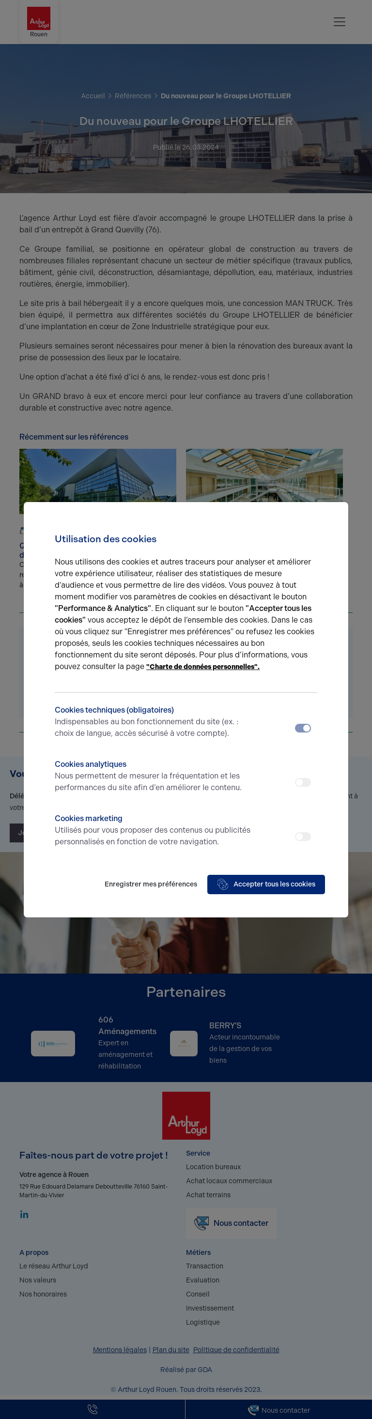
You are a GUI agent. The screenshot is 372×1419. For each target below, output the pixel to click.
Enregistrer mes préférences (151, 884)
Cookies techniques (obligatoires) (153, 722)
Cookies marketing (153, 831)
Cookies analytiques (153, 776)
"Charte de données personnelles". (203, 667)
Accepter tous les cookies (266, 884)
